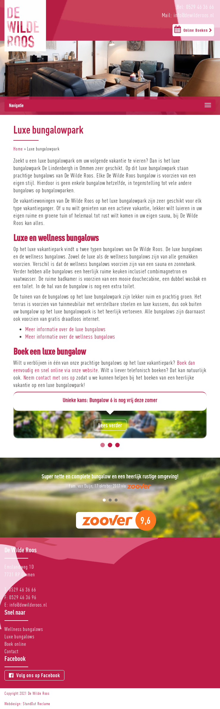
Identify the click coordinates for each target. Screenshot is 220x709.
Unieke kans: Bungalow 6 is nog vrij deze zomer (110, 399)
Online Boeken (193, 29)
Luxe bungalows (19, 636)
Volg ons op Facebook (34, 675)
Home (18, 149)
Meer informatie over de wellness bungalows (70, 336)
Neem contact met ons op (49, 377)
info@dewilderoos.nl (28, 605)
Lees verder (110, 425)
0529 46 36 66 (22, 589)
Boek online (15, 644)
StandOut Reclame (36, 703)
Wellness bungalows (23, 629)
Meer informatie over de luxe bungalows (65, 329)
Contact (11, 651)
